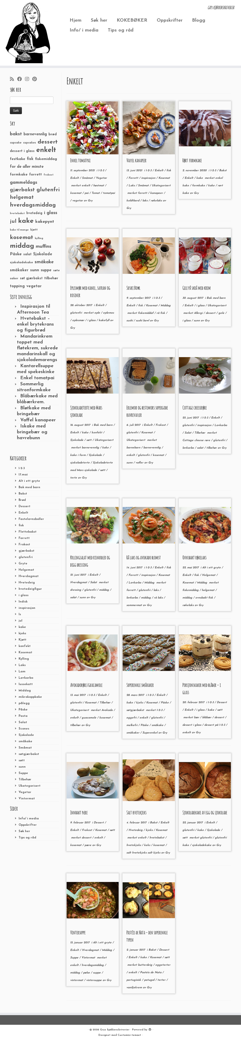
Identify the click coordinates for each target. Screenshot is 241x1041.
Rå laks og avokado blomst (143, 558)
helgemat (208, 590)
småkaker (133, 732)
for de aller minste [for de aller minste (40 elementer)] (27, 167)
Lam (22, 671)
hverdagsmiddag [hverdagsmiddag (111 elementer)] (33, 205)
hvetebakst (157, 837)
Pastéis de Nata (151, 972)
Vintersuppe (77, 933)
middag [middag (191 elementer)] (22, 246)
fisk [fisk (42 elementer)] (30, 159)
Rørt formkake (192, 161)
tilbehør (212, 448)
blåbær (207, 717)
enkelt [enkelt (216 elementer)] (46, 150)
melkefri (132, 725)
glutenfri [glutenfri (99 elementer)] (48, 190)
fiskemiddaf (146, 313)
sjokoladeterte (80, 462)
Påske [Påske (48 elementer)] (16, 254)
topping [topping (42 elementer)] (17, 286)
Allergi (199, 313)
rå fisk (161, 313)
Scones (24, 728)
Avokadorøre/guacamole (86, 685)
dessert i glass (192, 725)
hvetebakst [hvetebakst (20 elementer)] (17, 213)
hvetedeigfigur (30, 588)
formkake (199, 185)
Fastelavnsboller (31, 519)
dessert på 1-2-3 (215, 725)
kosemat (76, 193)
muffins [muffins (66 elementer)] (43, 246)
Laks (22, 665)
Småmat (25, 747)
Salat (23, 722)
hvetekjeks (134, 845)
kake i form (78, 455)
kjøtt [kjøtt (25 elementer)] (34, 229)
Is (20, 614)
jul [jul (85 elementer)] (13, 221)
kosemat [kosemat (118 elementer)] (21, 237)
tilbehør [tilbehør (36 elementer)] (51, 278)
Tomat (96, 193)
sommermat (134, 605)
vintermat (77, 980)
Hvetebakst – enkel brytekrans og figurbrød (35, 324)
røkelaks (157, 200)
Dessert (24, 506)
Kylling (24, 658)
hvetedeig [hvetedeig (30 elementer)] (34, 213)
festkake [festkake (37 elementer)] (17, 159)
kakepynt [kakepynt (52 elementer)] (44, 221)
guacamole (89, 717)
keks (147, 845)
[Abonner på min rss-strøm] (13, 79)
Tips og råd (120, 30)
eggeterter (162, 965)
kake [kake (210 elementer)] (26, 221)
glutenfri (26, 557)
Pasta (23, 716)
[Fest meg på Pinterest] (36, 79)
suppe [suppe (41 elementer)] (46, 270)
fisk (21, 525)
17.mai (23, 474)
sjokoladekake (202, 845)
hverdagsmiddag (93, 965)
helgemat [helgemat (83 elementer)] (22, 197)
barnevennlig (91, 447)
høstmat (99, 185)
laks (145, 200)
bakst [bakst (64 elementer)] (16, 134)
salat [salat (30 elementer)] (27, 254)
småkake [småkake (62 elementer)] (44, 262)
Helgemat (26, 569)
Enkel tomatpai (37, 378)
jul (20, 620)
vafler (140, 462)
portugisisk (134, 980)
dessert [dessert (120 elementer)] (48, 142)
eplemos (108, 312)
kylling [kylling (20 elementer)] (39, 238)
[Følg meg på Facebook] (21, 79)
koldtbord (133, 200)
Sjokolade (26, 735)
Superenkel (150, 732)
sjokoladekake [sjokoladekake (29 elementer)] (21, 262)
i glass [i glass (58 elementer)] (50, 213)
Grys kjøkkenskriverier (114, 1030)
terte (74, 477)
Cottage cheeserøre (194, 408)
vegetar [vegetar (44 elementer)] (34, 286)
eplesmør (78, 320)
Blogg (198, 20)
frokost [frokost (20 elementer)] (48, 175)
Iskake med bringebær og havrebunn (32, 432)
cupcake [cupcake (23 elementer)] (15, 142)
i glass (23, 595)
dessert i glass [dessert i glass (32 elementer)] (22, 151)
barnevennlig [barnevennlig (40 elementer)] (35, 134)
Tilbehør (25, 779)
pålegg (24, 703)
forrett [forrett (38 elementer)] (35, 174)
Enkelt (23, 512)
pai (86, 193)
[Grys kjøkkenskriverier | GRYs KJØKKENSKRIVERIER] (28, 32)
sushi (130, 320)
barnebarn (133, 447)
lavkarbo (188, 448)
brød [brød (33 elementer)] (52, 134)
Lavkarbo (26, 677)
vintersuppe (94, 980)
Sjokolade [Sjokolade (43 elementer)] (42, 254)
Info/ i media (84, 30)
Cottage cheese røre (196, 440)
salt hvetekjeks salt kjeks (143, 852)
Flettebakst (27, 531)
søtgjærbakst (29, 754)
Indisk (23, 601)
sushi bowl (143, 320)
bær (197, 717)
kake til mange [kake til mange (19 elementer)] (19, 230)
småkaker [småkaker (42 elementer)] (19, 270)
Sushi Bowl (133, 288)
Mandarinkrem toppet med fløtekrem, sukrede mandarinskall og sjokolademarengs (37, 348)
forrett (143, 193)
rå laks (159, 597)
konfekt (25, 646)
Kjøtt (22, 639)
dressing (76, 590)
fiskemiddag (191, 590)
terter (161, 980)
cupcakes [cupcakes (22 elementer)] (29, 142)
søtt (22, 760)
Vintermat (27, 798)
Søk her (99, 20)
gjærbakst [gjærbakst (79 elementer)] (22, 189)
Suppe (23, 773)
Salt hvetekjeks (136, 813)
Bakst (23, 493)
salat (200, 448)
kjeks (22, 633)
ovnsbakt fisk (204, 597)
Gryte (23, 563)
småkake (25, 741)
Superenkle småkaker (140, 685)
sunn (22, 766)
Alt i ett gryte (29, 481)
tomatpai (109, 193)
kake (22, 627)
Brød (22, 500)
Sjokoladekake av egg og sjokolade (204, 813)
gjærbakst (26, 550)
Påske (23, 709)
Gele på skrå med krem (196, 288)
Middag (25, 690)
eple (97, 312)
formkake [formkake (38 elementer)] (19, 174)
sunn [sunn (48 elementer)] (34, 270)
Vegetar (25, 792)
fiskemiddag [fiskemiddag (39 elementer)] (46, 159)
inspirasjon (27, 608)
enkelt (86, 185)
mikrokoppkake (30, 696)
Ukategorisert (29, 785)
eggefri (131, 717)
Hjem (75, 20)
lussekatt (26, 684)
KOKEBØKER (132, 20)
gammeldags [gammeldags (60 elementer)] (23, 182)
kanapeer (157, 193)
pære (88, 845)
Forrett (24, 538)
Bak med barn (29, 487)
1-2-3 (22, 468)
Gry (90, 200)
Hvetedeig (27, 582)
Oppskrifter (170, 20)
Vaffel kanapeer (38, 420)
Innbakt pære (79, 813)
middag (104, 590)
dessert (211, 313)
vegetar (78, 200)
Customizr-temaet (129, 1035)
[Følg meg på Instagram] (28, 79)
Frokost (24, 544)
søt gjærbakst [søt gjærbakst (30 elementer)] (31, 278)
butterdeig (145, 965)
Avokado (107, 710)
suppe (97, 972)
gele (221, 313)
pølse (87, 972)
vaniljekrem (134, 987)
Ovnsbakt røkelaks (194, 558)
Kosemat (25, 652)
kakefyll (104, 320)
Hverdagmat (29, 576)
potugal (149, 980)
